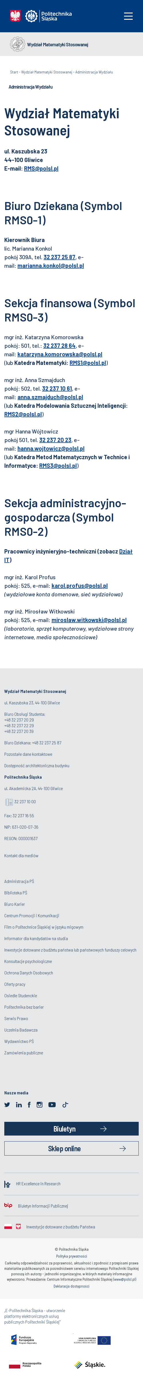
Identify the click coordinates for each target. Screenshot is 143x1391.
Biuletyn (64, 1128)
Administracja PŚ (19, 881)
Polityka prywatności (71, 1256)
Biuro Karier (14, 904)
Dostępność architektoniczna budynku (36, 765)
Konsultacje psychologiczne (28, 961)
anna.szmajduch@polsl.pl (50, 396)
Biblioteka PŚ (15, 892)
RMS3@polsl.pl (58, 465)
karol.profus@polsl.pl (80, 585)
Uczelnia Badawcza (21, 1029)
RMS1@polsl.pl (88, 362)
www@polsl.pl (124, 1279)
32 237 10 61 (57, 388)
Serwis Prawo (16, 1018)
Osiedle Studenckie (20, 995)
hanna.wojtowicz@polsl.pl (51, 448)
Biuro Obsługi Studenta (24, 714)
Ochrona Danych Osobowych (28, 972)
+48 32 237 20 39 (19, 731)
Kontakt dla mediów (21, 855)
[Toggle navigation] (128, 16)
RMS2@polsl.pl (23, 414)
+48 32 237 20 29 (19, 719)
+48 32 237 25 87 (46, 742)
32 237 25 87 (59, 256)
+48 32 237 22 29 (19, 725)
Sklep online (64, 1148)
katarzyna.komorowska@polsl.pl (59, 354)
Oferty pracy (14, 984)
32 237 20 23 (55, 439)
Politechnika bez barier (24, 1007)
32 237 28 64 (59, 345)
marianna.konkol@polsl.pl (50, 265)
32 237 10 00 (25, 801)
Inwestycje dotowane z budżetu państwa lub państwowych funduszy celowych (70, 949)
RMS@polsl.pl (41, 168)
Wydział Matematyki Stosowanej (57, 44)
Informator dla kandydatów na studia (36, 938)
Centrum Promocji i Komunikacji (31, 915)
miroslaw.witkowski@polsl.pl (89, 619)
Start (14, 71)
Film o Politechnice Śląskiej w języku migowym (43, 927)
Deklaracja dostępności (71, 1286)
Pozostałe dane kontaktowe (28, 754)
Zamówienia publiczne (23, 1052)
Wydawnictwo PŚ (19, 1041)
